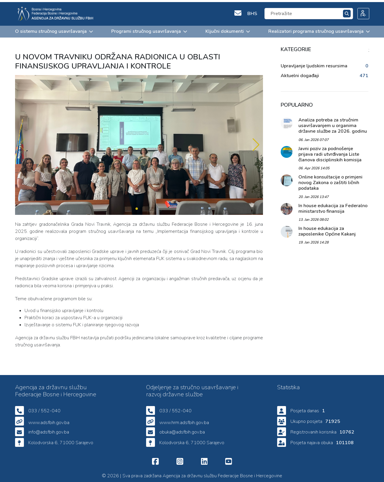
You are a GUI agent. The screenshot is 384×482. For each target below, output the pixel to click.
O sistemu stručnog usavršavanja (53, 29)
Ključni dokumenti (227, 29)
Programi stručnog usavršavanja (149, 29)
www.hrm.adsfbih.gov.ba (184, 420)
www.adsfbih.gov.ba (48, 420)
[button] (256, 143)
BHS (252, 11)
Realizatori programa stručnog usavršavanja (318, 29)
